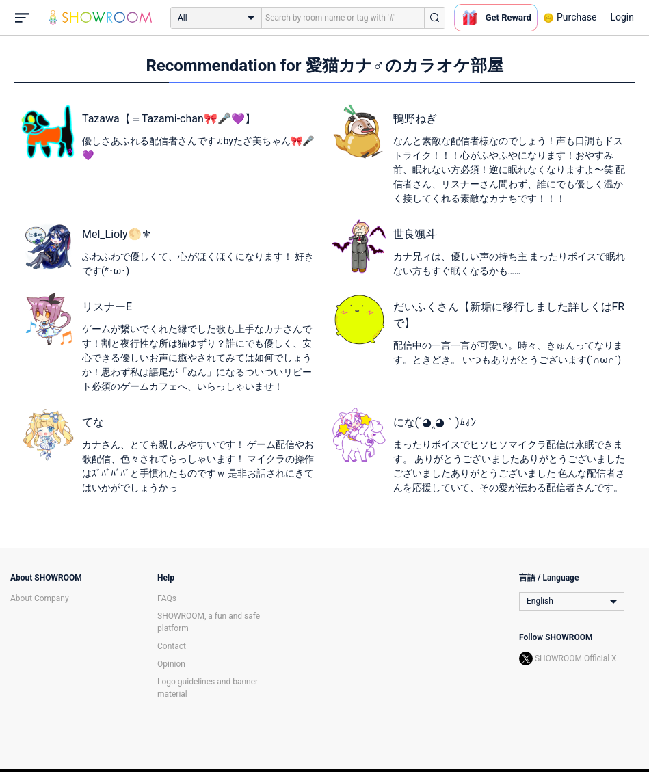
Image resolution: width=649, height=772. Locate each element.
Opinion (171, 664)
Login (622, 17)
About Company (39, 598)
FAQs (166, 598)
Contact (171, 646)
